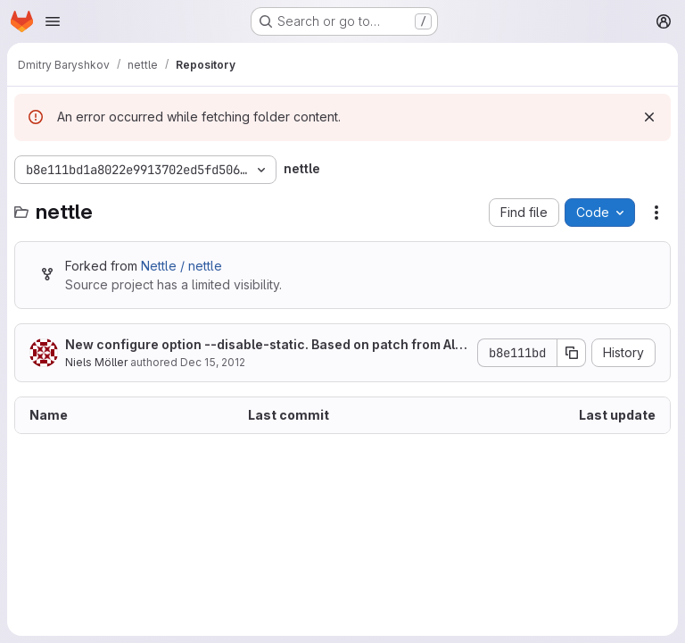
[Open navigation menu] (52, 21)
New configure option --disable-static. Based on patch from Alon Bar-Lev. (264, 345)
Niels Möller (96, 362)
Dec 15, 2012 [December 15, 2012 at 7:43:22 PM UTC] (212, 362)
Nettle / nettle (181, 265)
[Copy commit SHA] (571, 352)
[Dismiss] (649, 117)
